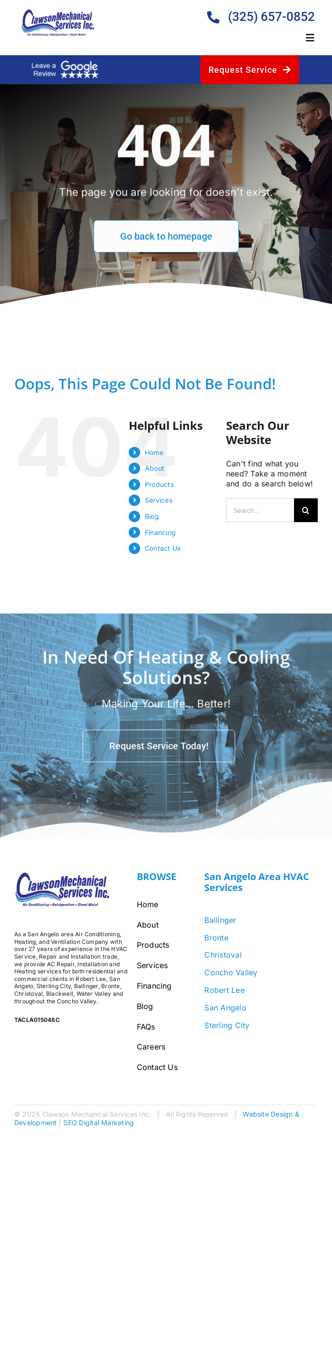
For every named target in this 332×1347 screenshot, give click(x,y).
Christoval (222, 955)
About (154, 468)
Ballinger (220, 920)
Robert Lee (224, 990)
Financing (160, 532)
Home (154, 452)
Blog (152, 516)
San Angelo (225, 1007)
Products (159, 484)
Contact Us (162, 548)
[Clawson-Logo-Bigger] (58, 13)
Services (158, 500)
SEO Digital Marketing (98, 1123)
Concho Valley (230, 972)
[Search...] (260, 510)
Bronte (216, 937)
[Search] (306, 510)
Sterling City (226, 1025)
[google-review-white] (65, 64)
